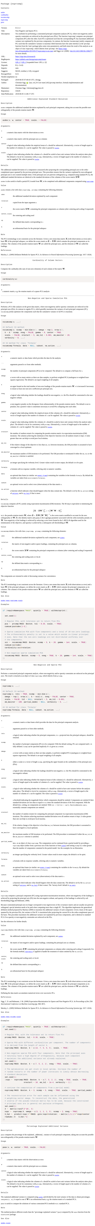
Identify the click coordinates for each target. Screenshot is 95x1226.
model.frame (42, 475)
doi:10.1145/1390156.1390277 (81, 51)
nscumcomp (5, 17)
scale (57, 148)
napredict (29, 952)
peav (2, 22)
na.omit (72, 885)
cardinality (4, 15)
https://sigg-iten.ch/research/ (25, 56)
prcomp (13, 1017)
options (15, 493)
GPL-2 (17, 62)
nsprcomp (4, 20)
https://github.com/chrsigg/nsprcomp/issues (30, 59)
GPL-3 (23, 62)
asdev (3, 12)
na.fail (27, 493)
